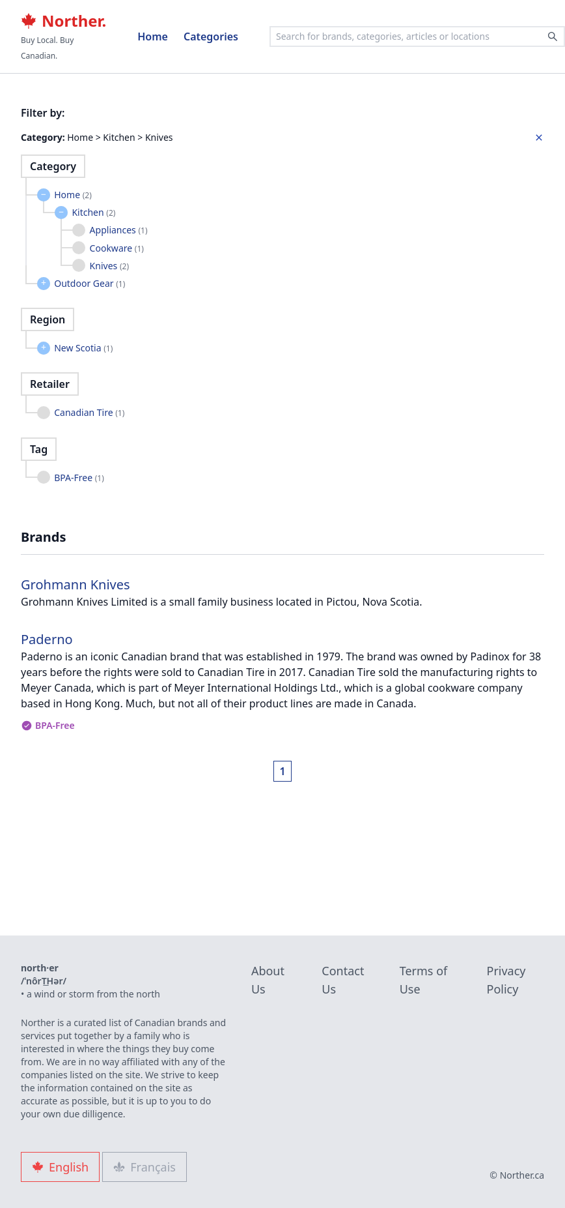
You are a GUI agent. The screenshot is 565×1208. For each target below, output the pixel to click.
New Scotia (83, 348)
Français (144, 1167)
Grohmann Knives (75, 584)
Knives (109, 265)
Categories (211, 36)
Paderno (47, 639)
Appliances (119, 230)
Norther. (63, 20)
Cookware (117, 248)
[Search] (553, 36)
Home (152, 36)
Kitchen (93, 212)
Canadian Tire (89, 412)
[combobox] (417, 36)
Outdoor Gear (89, 283)
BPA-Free (79, 477)
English (60, 1167)
